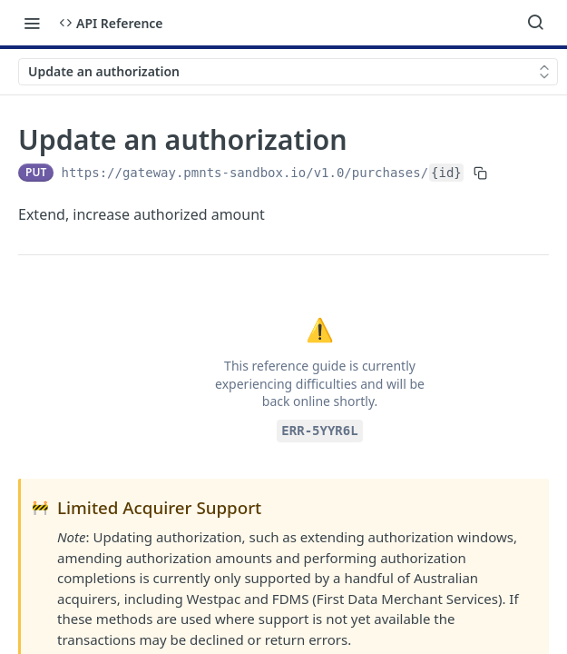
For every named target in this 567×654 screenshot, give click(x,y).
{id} (446, 172)
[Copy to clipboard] (480, 173)
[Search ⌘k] (535, 22)
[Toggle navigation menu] (31, 22)
